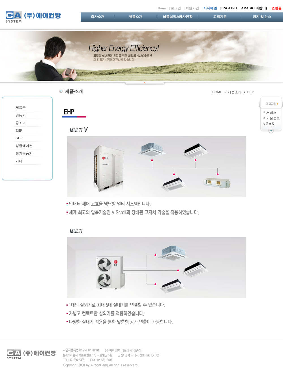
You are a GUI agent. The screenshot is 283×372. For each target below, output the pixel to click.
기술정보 (273, 118)
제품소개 (135, 17)
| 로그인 (175, 8)
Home (162, 8)
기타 (19, 161)
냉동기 (21, 115)
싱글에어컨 (24, 146)
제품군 (21, 108)
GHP (19, 138)
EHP (19, 130)
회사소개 (97, 17)
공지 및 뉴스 (262, 17)
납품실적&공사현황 (178, 17)
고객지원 (220, 17)
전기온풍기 (24, 153)
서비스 (271, 113)
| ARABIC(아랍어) (253, 8)
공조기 (21, 123)
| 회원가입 (191, 8)
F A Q (270, 123)
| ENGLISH (228, 8)
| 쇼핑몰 (276, 8)
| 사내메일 (209, 8)
